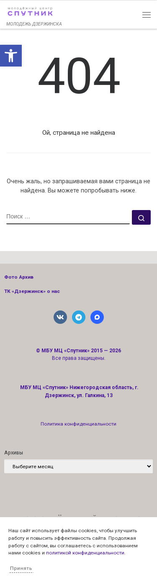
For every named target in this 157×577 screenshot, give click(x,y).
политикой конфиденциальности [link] (85, 553)
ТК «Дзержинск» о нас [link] (32, 291)
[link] (11, 56)
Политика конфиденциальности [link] (78, 424)
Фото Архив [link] (18, 277)
